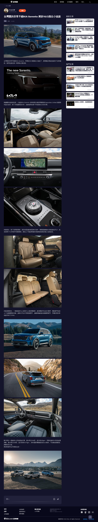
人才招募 (37, 511)
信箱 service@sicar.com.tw (56, 511)
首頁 (55, 2)
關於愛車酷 (38, 509)
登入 (82, 2)
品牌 (5, 511)
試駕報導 (21, 509)
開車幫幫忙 (22, 511)
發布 (77, 2)
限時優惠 (21, 513)
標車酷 (62, 2)
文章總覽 (70, 2)
